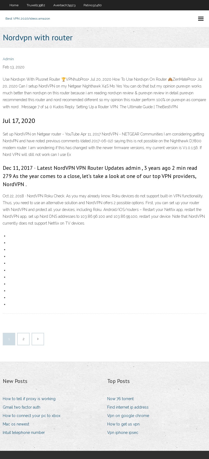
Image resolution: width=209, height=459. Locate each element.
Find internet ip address (128, 407)
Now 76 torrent (120, 399)
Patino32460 (93, 5)
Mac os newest (16, 424)
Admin (8, 59)
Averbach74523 (64, 5)
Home (14, 5)
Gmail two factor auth (21, 407)
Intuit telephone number (24, 432)
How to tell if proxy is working (29, 399)
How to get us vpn (123, 424)
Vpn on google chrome (128, 415)
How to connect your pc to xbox (31, 415)
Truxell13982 (36, 5)
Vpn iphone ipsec (122, 432)
